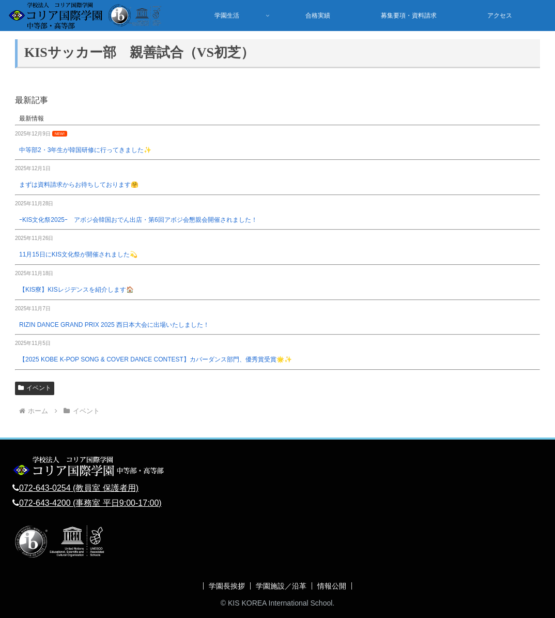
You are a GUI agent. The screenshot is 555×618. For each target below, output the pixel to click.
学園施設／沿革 (281, 586)
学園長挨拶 (227, 586)
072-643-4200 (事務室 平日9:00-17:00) (90, 503)
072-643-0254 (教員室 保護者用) (78, 488)
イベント (34, 387)
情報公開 (331, 586)
